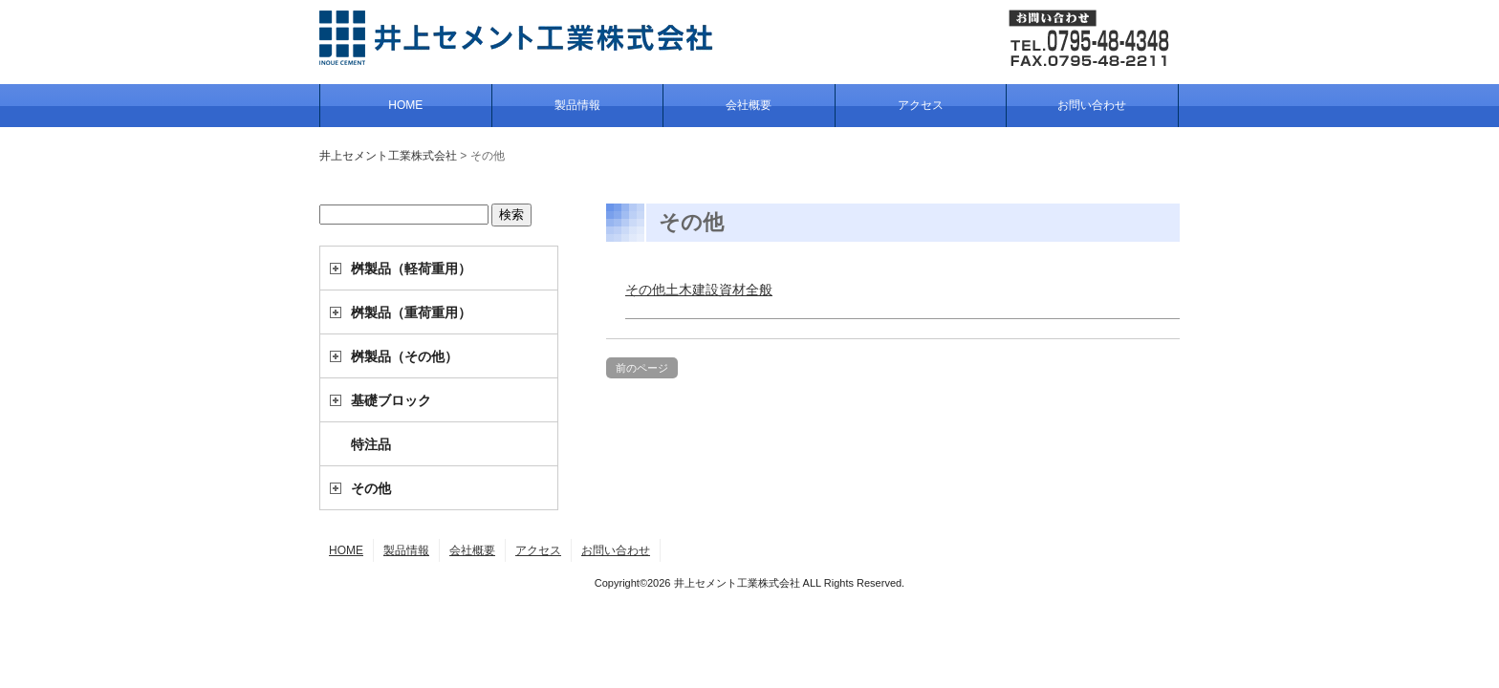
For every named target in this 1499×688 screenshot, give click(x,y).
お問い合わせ (1091, 105)
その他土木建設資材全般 (698, 289)
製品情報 (577, 105)
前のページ (642, 368)
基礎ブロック (391, 400)
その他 (371, 488)
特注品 (371, 444)
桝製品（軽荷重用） (411, 268)
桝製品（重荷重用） (411, 312)
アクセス (921, 105)
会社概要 (748, 105)
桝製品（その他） (404, 356)
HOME (405, 105)
